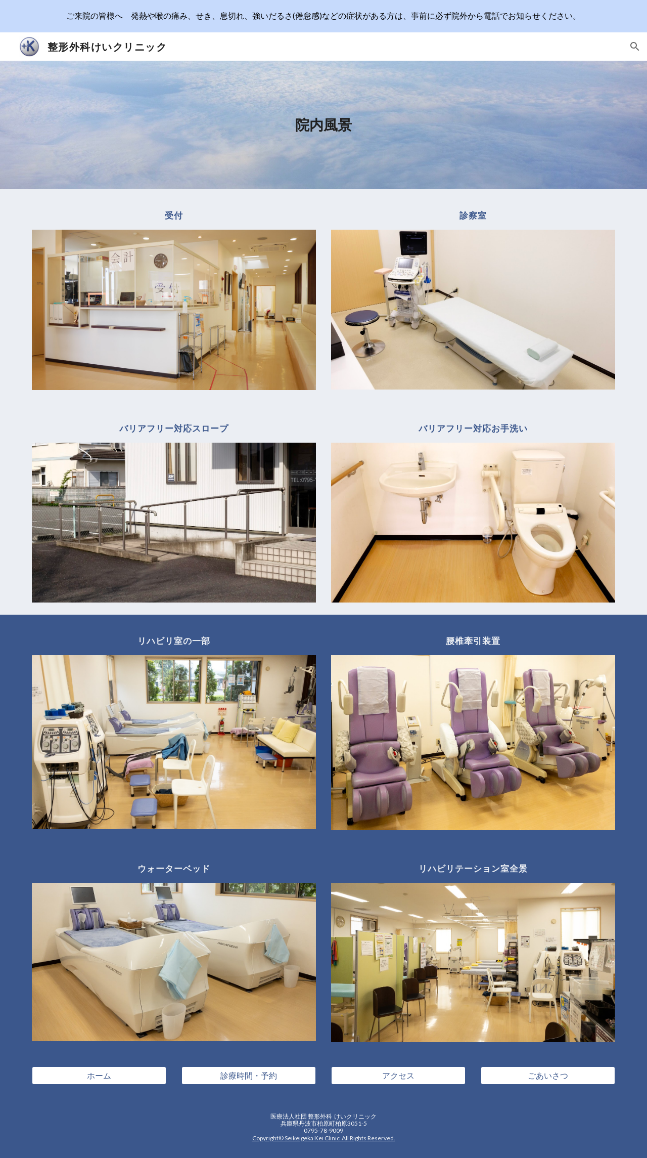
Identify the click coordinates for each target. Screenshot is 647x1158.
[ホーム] (99, 1075)
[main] (323, 125)
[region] (323, 16)
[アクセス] (398, 1075)
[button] (635, 46)
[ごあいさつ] (548, 1075)
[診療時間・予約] (248, 1075)
